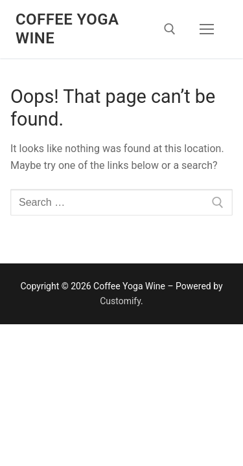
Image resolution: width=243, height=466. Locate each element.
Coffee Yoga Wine (67, 28)
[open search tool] (170, 29)
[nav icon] (206, 29)
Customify (120, 301)
